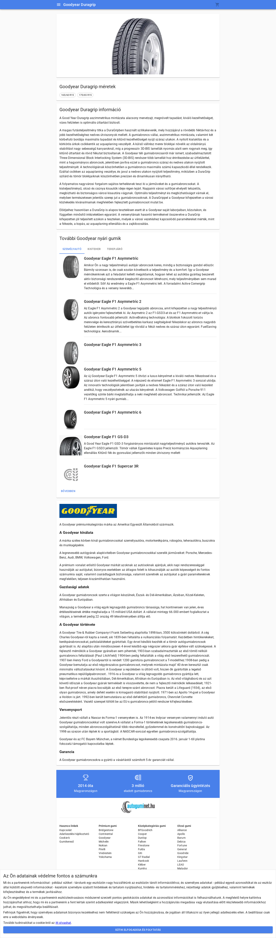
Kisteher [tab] (94, 249)
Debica (181, 841)
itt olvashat (63, 923)
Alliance (182, 830)
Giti (140, 853)
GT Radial (144, 856)
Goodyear (105, 837)
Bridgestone (106, 830)
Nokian (103, 845)
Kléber (142, 864)
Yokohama (105, 856)
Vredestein (105, 853)
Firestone (143, 845)
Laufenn (182, 860)
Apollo (181, 833)
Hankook (143, 860)
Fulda (141, 849)
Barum (181, 837)
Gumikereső (66, 841)
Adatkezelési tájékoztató (74, 833)
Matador (182, 868)
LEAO (180, 864)
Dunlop (142, 837)
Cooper (142, 833)
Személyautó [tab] (72, 249)
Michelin (104, 841)
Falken (142, 841)
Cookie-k (64, 837)
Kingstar (182, 856)
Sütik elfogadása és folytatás (138, 929)
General (182, 849)
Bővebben (68, 491)
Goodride (182, 853)
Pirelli (102, 849)
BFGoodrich (145, 830)
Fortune (182, 845)
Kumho (142, 868)
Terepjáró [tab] (115, 249)
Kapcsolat (65, 830)
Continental (106, 833)
